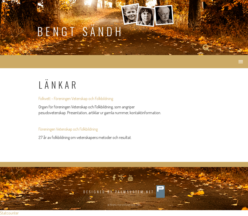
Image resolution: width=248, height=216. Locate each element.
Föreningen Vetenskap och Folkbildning (68, 129)
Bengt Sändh (80, 31)
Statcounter (9, 212)
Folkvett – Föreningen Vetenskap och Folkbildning (76, 98)
